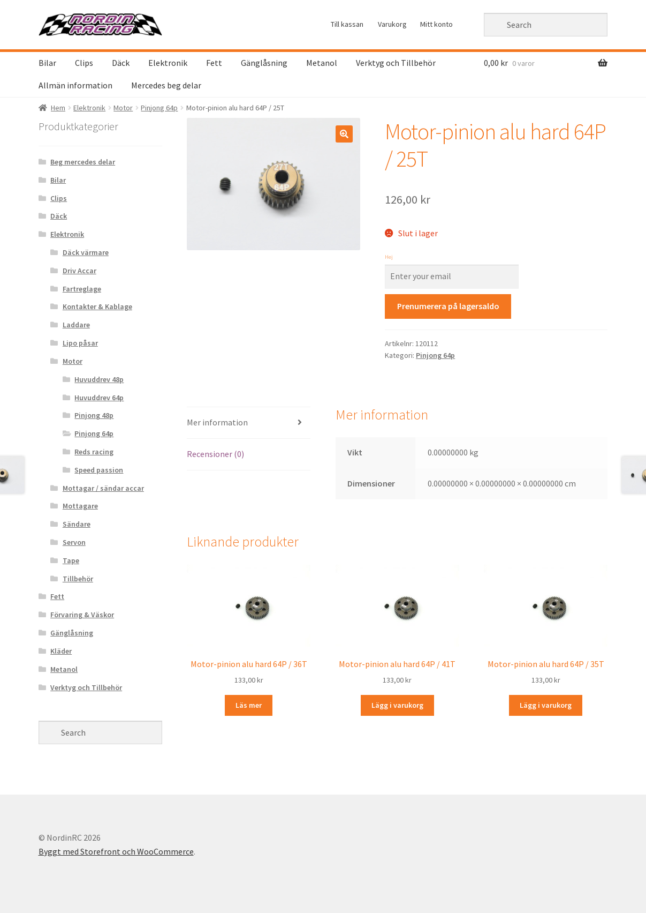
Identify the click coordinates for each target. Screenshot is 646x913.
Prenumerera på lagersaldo (448, 306)
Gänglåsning (264, 62)
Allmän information (75, 85)
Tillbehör (78, 578)
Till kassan (347, 24)
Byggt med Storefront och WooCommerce (116, 851)
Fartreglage (82, 289)
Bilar (47, 62)
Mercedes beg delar (166, 85)
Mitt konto (436, 24)
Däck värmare (86, 252)
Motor (123, 108)
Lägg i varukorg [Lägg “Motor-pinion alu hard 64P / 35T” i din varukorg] (546, 705)
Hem (58, 108)
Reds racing (93, 452)
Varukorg (392, 24)
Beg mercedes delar (82, 162)
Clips (84, 62)
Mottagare (80, 506)
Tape (71, 560)
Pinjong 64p (159, 108)
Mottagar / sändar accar (103, 488)
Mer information (217, 422)
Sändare (76, 524)
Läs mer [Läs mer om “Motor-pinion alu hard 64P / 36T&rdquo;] (248, 705)
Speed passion (98, 470)
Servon (74, 542)
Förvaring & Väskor (82, 614)
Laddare (76, 325)
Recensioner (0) (215, 453)
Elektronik (167, 62)
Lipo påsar (80, 343)
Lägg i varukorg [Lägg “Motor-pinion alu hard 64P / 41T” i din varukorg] (397, 705)
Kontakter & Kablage (97, 306)
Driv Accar (79, 270)
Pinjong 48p (93, 415)
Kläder (61, 651)
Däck (121, 62)
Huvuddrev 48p (99, 379)
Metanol (321, 62)
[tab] (248, 423)
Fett (214, 62)
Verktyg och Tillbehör (396, 62)
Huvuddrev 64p (99, 397)
